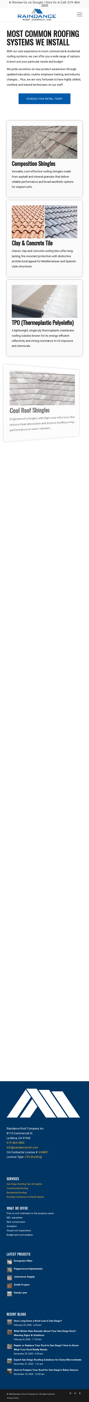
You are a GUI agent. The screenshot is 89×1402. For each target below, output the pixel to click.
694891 (43, 1152)
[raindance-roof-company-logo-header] (37, 15)
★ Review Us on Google (26, 2)
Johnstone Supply (24, 1276)
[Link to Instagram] (70, 1393)
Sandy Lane (20, 1292)
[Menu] (78, 14)
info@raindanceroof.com (22, 1147)
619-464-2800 (15, 1142)
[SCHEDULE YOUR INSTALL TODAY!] (44, 99)
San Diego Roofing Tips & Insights (24, 1184)
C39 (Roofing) (33, 1157)
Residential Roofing (17, 1192)
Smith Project (22, 1284)
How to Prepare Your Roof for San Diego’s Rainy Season (46, 1370)
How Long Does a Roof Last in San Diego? (38, 1320)
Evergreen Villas (23, 1260)
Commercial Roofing (17, 1188)
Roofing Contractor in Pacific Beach (25, 1196)
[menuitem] (78, 14)
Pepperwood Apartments (28, 1268)
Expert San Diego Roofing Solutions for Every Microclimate (47, 1359)
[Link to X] (75, 1393)
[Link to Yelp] (80, 1393)
